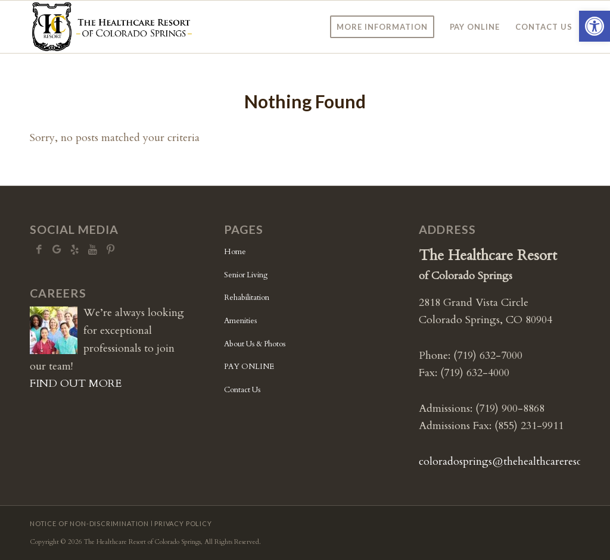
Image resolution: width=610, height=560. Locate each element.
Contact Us (242, 389)
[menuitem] (382, 27)
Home (235, 251)
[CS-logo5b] (112, 27)
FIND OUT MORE (76, 383)
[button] (594, 26)
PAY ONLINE (249, 366)
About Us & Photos (254, 344)
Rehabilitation (246, 297)
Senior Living (245, 275)
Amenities (240, 320)
